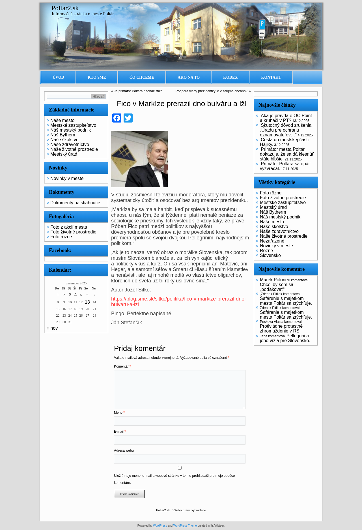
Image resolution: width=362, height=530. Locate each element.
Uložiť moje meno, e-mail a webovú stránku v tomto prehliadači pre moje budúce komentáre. (174, 479)
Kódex (230, 77)
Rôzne (266, 250)
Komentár (122, 366)
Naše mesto (62, 120)
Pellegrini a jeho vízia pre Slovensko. (285, 338)
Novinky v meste (66, 178)
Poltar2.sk (65, 8)
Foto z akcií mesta (68, 227)
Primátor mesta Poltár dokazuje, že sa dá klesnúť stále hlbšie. (287, 154)
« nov (52, 328)
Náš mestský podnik (70, 130)
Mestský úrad (63, 154)
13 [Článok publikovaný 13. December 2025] (87, 302)
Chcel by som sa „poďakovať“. (276, 287)
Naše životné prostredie (74, 149)
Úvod (58, 77)
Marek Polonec (275, 279)
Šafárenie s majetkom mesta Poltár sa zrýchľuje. (286, 301)
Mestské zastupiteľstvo (73, 125)
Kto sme (97, 77)
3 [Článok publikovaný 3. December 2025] (70, 294)
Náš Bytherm (63, 134)
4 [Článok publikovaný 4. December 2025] (75, 294)
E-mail (120, 432)
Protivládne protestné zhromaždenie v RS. (281, 328)
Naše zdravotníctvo (69, 144)
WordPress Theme (185, 525)
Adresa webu (124, 450)
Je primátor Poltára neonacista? (138, 91)
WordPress (160, 525)
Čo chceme (142, 77)
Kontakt (271, 77)
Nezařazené (272, 241)
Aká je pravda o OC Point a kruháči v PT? (286, 118)
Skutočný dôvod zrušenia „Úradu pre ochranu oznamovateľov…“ (285, 130)
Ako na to (189, 77)
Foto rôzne (61, 236)
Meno (119, 413)
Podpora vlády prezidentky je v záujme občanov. (211, 91)
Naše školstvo (64, 139)
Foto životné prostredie (73, 231)
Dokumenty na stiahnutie (75, 202)
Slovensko (270, 255)
